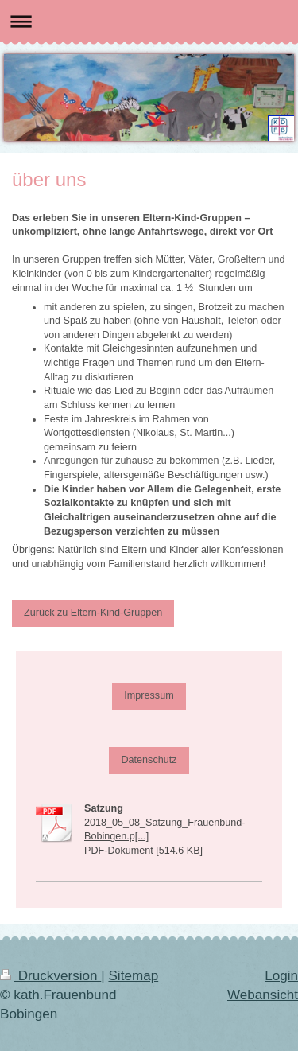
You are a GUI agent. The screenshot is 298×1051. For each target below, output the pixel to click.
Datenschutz (148, 759)
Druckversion (50, 975)
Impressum (148, 695)
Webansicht (262, 994)
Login (281, 975)
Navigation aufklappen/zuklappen (149, 21)
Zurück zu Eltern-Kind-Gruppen (93, 612)
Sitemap (133, 975)
